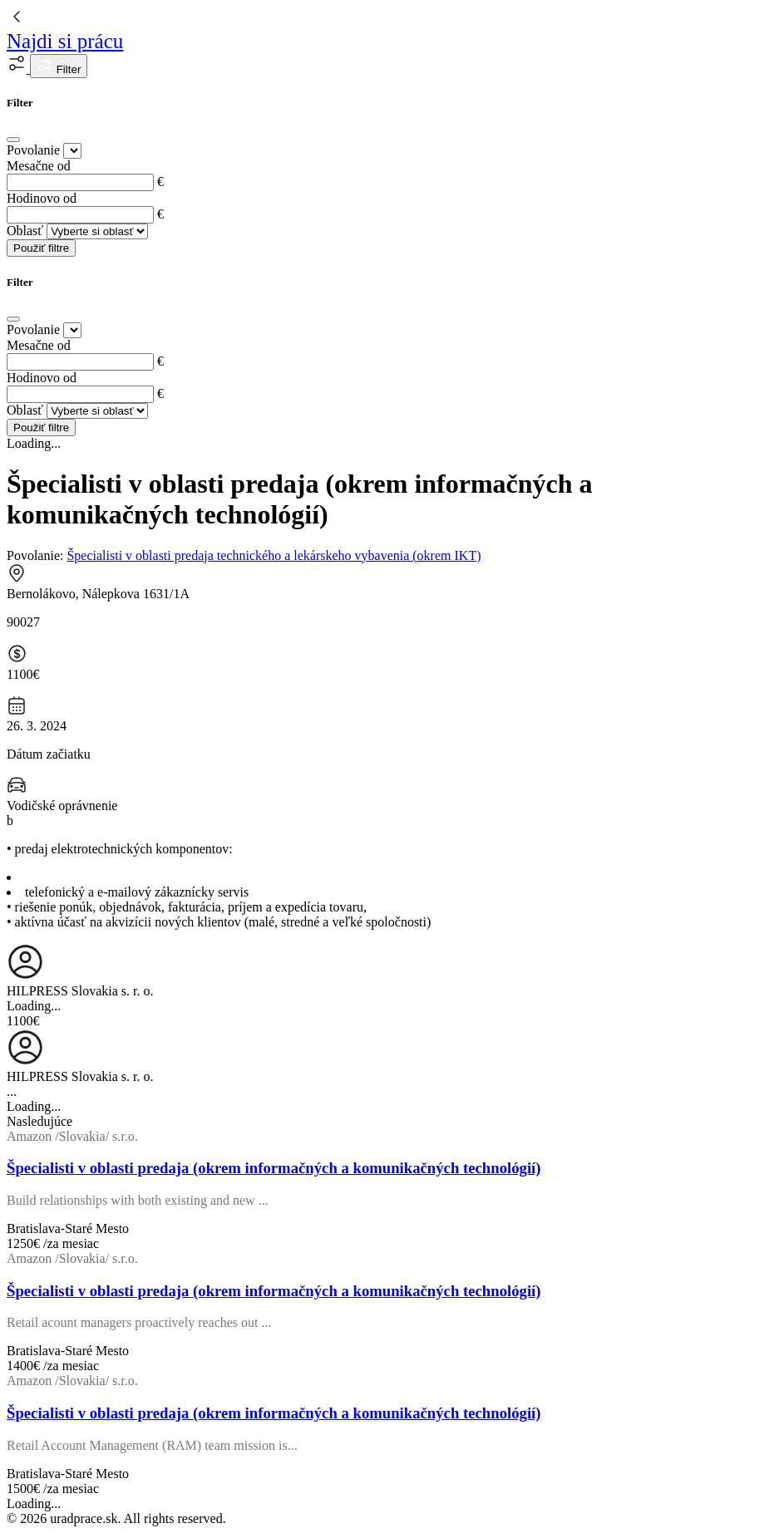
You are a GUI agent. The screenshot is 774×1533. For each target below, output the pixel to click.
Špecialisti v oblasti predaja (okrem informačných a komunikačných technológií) (274, 1168)
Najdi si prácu (65, 41)
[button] (18, 68)
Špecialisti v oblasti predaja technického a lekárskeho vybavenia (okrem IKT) (274, 555)
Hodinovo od (41, 198)
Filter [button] (59, 66)
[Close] (13, 139)
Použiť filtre (41, 248)
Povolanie (33, 150)
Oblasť (25, 231)
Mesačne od (39, 166)
